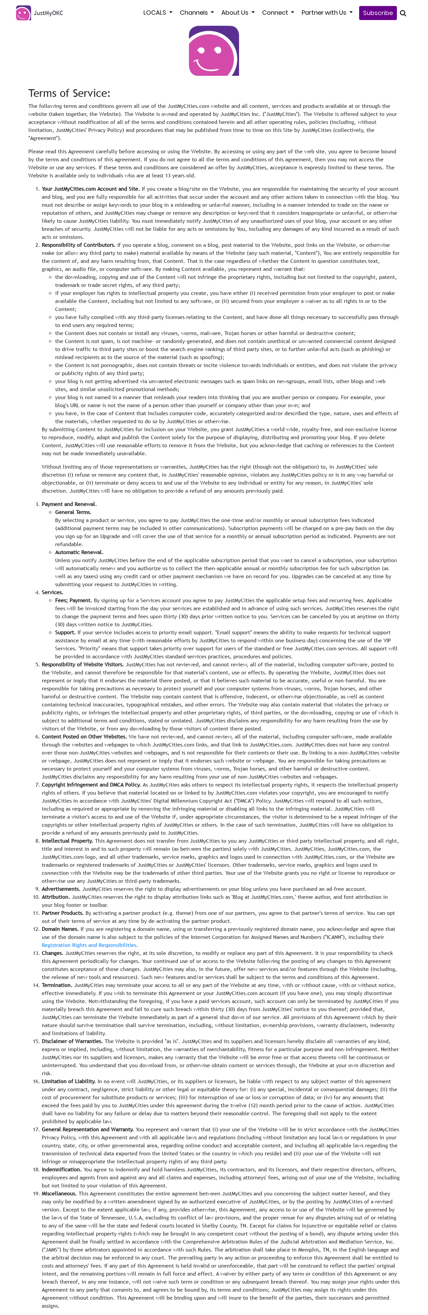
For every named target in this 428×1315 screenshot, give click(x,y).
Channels (194, 12)
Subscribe (378, 13)
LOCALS (155, 12)
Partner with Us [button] (325, 12)
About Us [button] (235, 12)
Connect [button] (276, 12)
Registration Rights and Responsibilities (89, 945)
